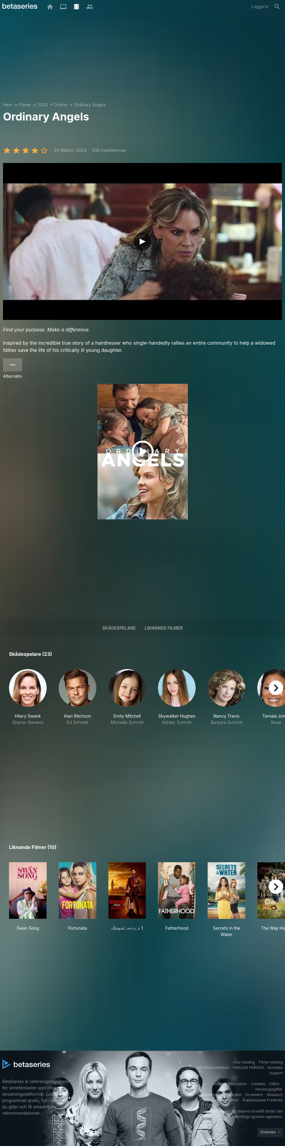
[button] (28, 700)
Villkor (274, 1084)
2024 (42, 104)
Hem (7, 104)
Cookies (258, 1084)
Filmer (25, 104)
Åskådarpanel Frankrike (263, 1100)
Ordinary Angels (90, 104)
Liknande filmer (164, 628)
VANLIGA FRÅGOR (248, 1067)
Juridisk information (230, 1084)
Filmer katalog (271, 1062)
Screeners (254, 1094)
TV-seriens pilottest (221, 1100)
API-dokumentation (213, 1067)
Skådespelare (119, 628)
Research (275, 1094)
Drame (60, 104)
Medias (235, 1094)
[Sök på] (277, 6)
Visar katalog (243, 1062)
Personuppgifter (269, 1089)
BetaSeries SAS (211, 1094)
